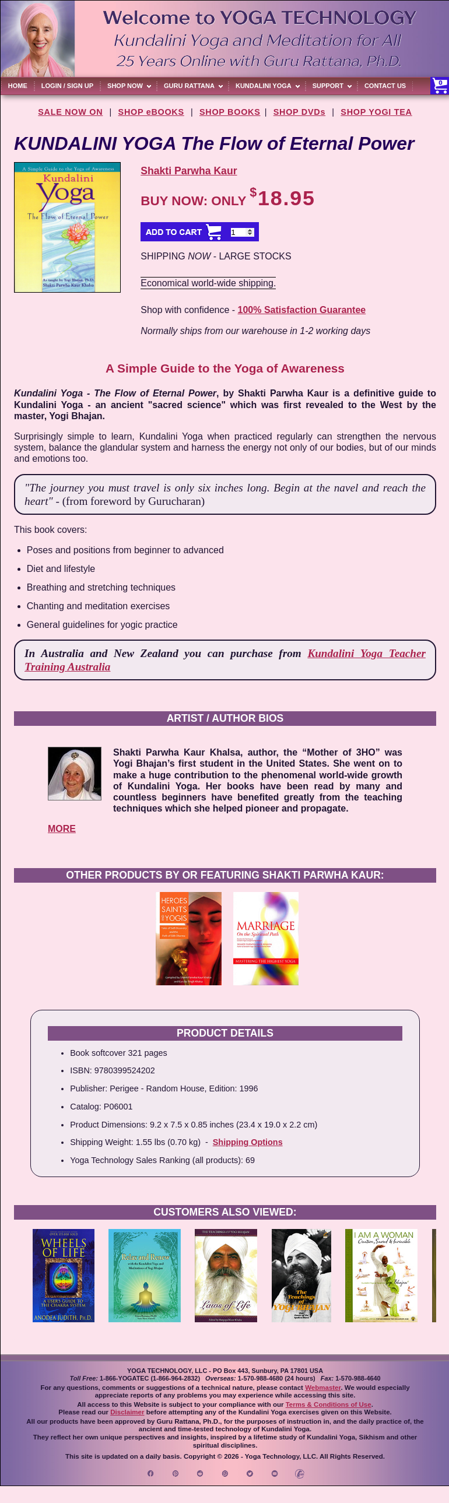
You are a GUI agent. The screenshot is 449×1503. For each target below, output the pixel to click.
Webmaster (323, 1387)
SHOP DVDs (299, 112)
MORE (62, 829)
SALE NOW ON (70, 112)
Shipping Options (248, 1142)
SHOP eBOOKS (151, 112)
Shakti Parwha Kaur (189, 171)
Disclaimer (127, 1412)
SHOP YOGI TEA (376, 112)
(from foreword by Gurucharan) (133, 501)
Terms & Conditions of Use (328, 1404)
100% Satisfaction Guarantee (302, 310)
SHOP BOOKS (230, 112)
